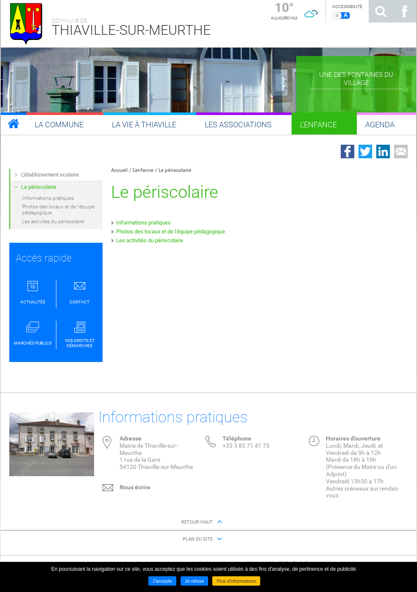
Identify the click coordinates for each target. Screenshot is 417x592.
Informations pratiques (143, 222)
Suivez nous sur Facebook (404, 11)
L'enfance (143, 170)
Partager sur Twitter (365, 151)
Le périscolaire (174, 170)
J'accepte (162, 581)
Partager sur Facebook (347, 151)
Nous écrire (135, 487)
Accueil (119, 170)
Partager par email (401, 151)
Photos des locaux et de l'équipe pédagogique (170, 231)
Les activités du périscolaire (149, 240)
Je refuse (194, 581)
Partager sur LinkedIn (383, 151)
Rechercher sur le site (380, 11)
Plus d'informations (236, 581)
